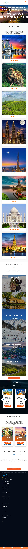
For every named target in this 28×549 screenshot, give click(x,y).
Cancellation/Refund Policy (6, 515)
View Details (8, 442)
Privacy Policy (4, 511)
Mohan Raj (14, 464)
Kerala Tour (14, 294)
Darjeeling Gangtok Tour (14, 344)
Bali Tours (14, 201)
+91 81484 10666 (6, 481)
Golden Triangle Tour (14, 229)
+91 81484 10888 (6, 485)
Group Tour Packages (5, 503)
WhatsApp (14, 548)
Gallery (3, 519)
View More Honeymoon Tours (14, 377)
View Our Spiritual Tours (14, 20)
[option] (7, 398)
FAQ (2, 521)
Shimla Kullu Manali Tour (14, 315)
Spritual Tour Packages (5, 496)
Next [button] (25, 399)
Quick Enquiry (7, 444)
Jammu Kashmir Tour (14, 278)
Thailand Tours (14, 257)
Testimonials (4, 517)
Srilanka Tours (14, 88)
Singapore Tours (14, 60)
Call (4, 548)
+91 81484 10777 (6, 483)
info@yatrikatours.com (7, 487)
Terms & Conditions (5, 513)
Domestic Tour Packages (6, 498)
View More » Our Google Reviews (14, 468)
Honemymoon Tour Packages (7, 500)
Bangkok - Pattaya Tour (14, 361)
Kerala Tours (14, 116)
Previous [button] (2, 399)
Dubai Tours (14, 173)
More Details (7, 405)
